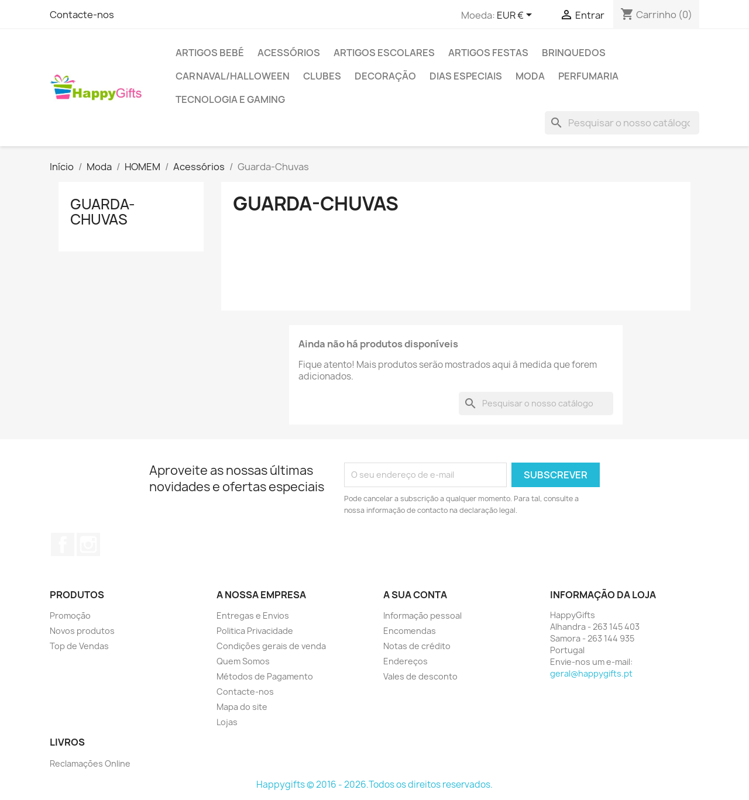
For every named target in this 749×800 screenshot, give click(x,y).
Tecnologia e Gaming (230, 99)
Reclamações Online (90, 763)
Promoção (70, 615)
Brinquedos (574, 52)
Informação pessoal (422, 615)
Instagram (88, 544)
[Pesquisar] (622, 123)
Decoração (385, 76)
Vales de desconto (420, 676)
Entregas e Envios (253, 615)
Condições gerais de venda (271, 645)
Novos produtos (82, 630)
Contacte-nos (82, 14)
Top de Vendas (79, 645)
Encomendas (409, 630)
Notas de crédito (417, 645)
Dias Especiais (466, 76)
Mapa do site (242, 706)
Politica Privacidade (255, 630)
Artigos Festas (488, 52)
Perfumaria (588, 76)
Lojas (227, 721)
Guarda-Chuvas (102, 211)
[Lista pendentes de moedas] (516, 16)
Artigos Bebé (210, 52)
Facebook (62, 544)
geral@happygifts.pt (591, 673)
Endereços (405, 661)
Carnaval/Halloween (233, 76)
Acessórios (288, 52)
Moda (530, 76)
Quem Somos (243, 661)
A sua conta (415, 594)
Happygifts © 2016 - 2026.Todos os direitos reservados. (374, 784)
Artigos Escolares (384, 52)
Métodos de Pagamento (265, 676)
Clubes (322, 76)
